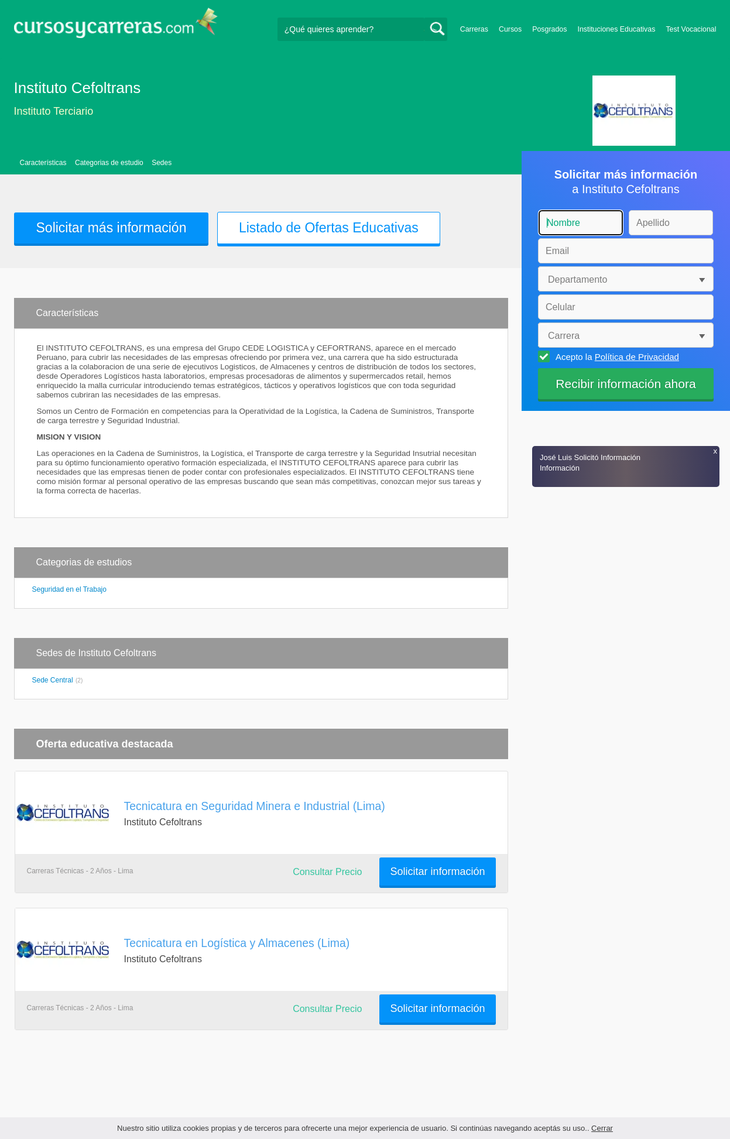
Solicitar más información (111, 227)
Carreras (474, 29)
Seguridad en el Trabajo (69, 589)
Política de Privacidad (637, 357)
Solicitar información (437, 871)
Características (43, 163)
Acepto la (615, 356)
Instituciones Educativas (616, 29)
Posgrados (549, 29)
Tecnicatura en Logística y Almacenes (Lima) (237, 942)
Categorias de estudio (109, 163)
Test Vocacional (691, 29)
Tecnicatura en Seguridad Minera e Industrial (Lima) (254, 806)
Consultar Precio (327, 872)
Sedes (162, 163)
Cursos (510, 29)
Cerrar (602, 1128)
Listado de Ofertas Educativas (329, 227)
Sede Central (52, 680)
